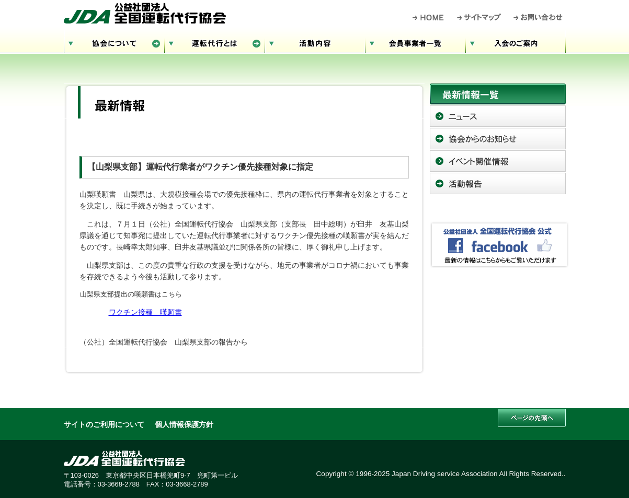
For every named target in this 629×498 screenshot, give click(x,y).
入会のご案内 (515, 42)
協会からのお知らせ (498, 138)
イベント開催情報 (498, 161)
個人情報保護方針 (184, 425)
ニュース (498, 116)
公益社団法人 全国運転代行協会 (145, 13)
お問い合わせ (538, 17)
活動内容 (315, 42)
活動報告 (498, 183)
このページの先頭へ (532, 418)
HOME (428, 17)
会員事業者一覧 (415, 42)
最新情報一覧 (498, 94)
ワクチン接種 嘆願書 (145, 312)
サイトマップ (479, 17)
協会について (114, 42)
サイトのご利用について (104, 425)
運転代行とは (214, 42)
